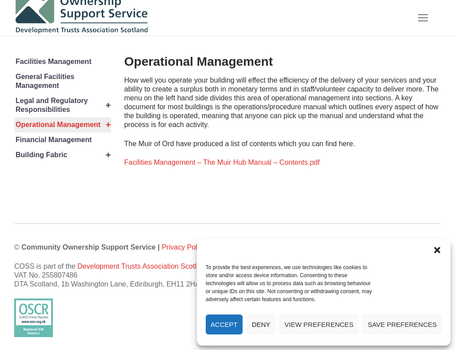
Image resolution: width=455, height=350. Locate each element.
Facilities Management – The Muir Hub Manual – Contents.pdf (222, 162)
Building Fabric (63, 155)
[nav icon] (423, 17)
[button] (437, 250)
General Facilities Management (45, 81)
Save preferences (402, 324)
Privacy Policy (184, 247)
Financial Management (54, 139)
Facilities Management (54, 61)
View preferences (318, 324)
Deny (261, 324)
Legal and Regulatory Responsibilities (63, 105)
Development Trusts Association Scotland (142, 266)
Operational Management (63, 124)
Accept (224, 324)
